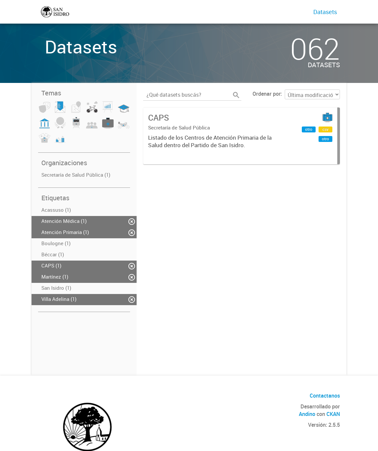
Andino (307, 414)
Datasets (325, 12)
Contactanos (325, 395)
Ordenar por (266, 93)
